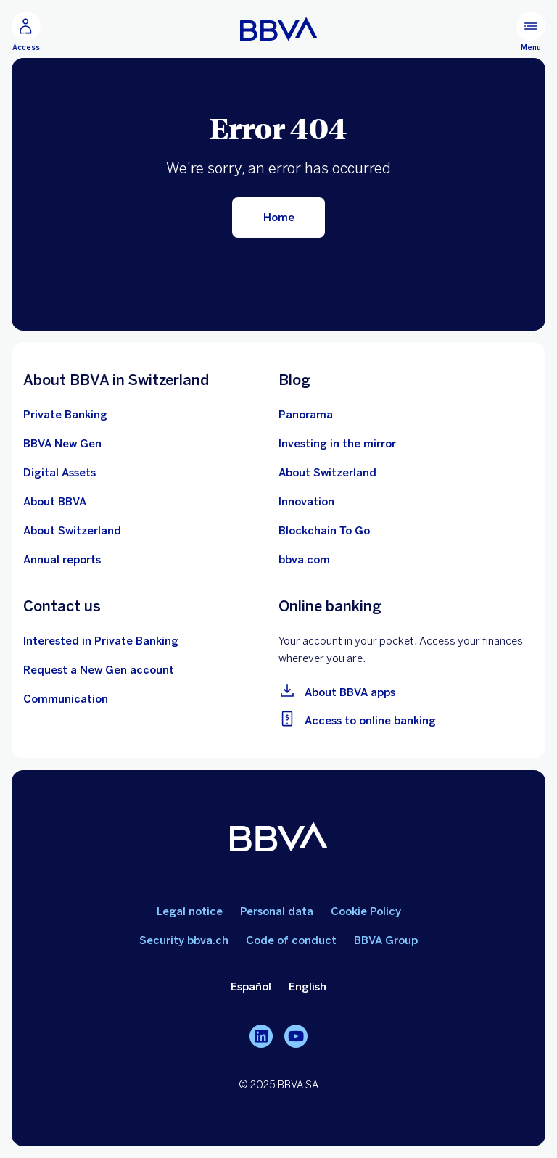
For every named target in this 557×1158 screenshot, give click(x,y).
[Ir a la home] (279, 29)
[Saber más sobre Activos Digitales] (59, 472)
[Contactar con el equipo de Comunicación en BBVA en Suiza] (65, 699)
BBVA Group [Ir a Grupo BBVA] (386, 940)
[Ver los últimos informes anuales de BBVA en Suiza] (62, 559)
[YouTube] (296, 1036)
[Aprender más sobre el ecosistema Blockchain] (324, 530)
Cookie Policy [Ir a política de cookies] (366, 911)
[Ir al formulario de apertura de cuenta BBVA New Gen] (98, 670)
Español (251, 986)
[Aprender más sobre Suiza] (72, 530)
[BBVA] (278, 839)
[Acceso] (26, 32)
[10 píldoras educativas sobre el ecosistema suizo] (327, 472)
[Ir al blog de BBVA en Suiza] (305, 414)
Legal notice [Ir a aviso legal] (190, 911)
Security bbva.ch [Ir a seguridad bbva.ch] (183, 940)
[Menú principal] (530, 32)
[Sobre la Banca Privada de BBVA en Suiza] (65, 414)
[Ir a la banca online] (406, 718)
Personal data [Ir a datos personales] (276, 911)
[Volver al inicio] (278, 217)
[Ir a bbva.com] (304, 559)
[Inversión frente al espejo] (337, 443)
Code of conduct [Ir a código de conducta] (291, 940)
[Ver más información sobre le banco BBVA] (54, 501)
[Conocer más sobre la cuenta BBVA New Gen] (62, 443)
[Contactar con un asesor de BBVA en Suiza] (100, 641)
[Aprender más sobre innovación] (306, 501)
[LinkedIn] (261, 1036)
